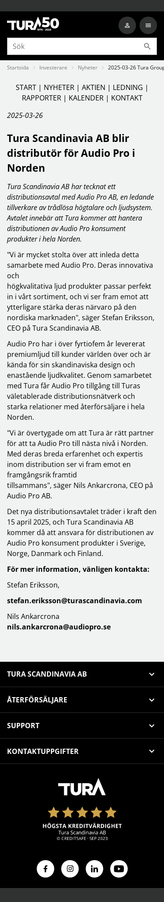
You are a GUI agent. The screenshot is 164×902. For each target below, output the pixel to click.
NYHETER (60, 87)
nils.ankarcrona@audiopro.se (59, 627)
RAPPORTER (42, 98)
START (27, 87)
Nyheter (88, 67)
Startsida (18, 67)
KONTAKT (127, 98)
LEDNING (129, 87)
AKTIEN (94, 87)
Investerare (53, 67)
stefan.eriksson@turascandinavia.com (74, 600)
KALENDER (87, 98)
